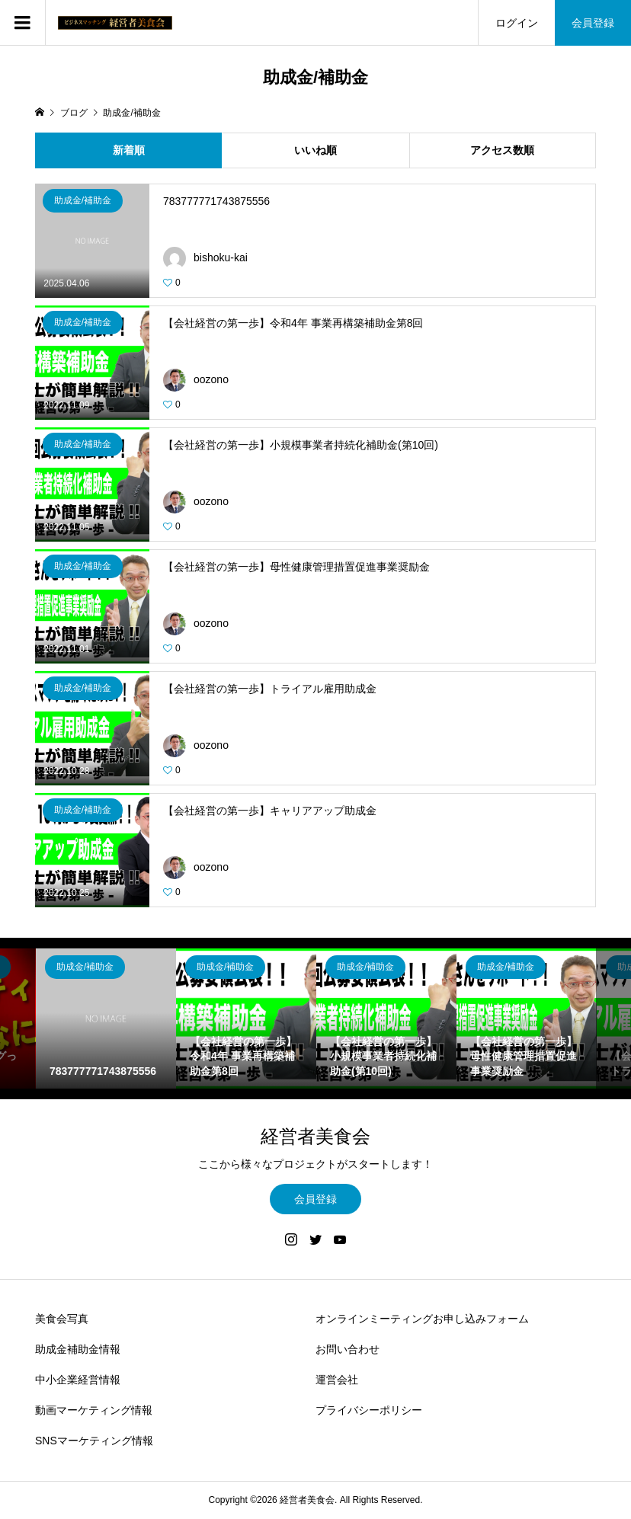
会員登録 (593, 23)
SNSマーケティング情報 (94, 1440)
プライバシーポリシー (369, 1410)
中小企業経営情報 (77, 1379)
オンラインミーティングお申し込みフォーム (422, 1319)
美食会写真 (61, 1319)
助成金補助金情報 (77, 1349)
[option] (106, 1018)
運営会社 (337, 1379)
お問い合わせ (348, 1349)
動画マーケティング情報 (93, 1410)
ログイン (516, 23)
